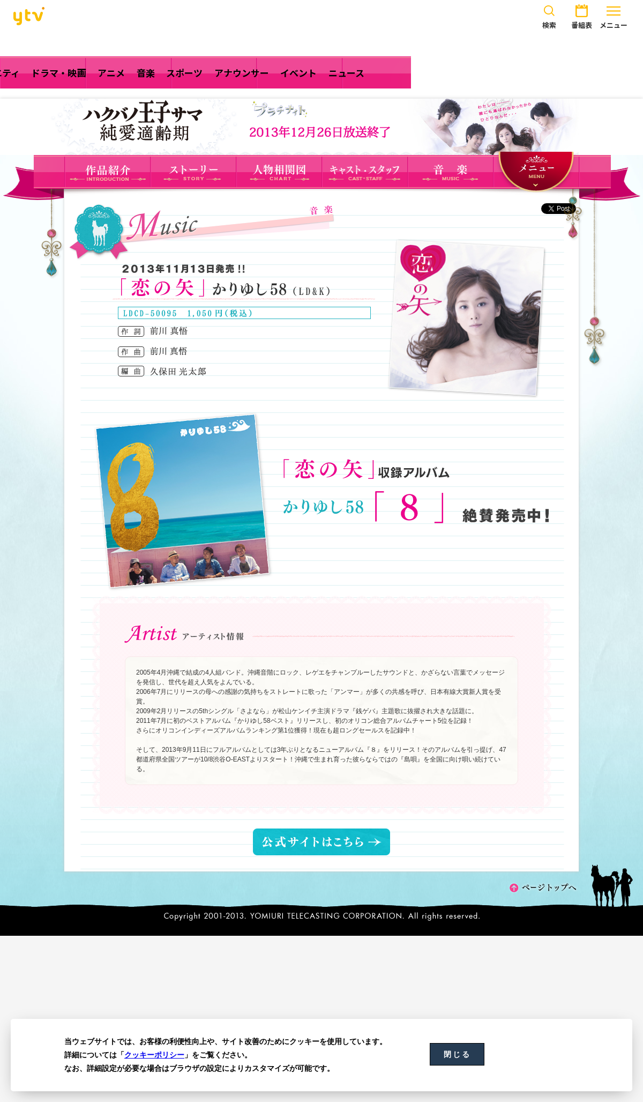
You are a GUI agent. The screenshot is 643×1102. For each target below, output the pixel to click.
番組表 (581, 15)
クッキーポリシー (154, 1055)
